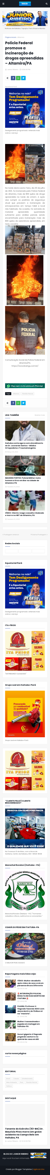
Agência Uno (38, 1169)
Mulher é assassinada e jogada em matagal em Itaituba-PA (28, 1024)
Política (9, 1086)
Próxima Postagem (38, 534)
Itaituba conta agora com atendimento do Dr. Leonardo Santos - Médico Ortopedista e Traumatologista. (24, 445)
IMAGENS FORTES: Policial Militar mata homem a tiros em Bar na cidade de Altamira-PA (23, 480)
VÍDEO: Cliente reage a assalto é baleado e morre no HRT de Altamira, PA (24, 514)
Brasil (8, 1079)
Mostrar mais (40, 415)
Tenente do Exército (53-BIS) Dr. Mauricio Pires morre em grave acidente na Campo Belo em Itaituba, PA (24, 1133)
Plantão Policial (27, 394)
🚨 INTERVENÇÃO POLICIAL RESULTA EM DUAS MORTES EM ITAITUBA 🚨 (31, 996)
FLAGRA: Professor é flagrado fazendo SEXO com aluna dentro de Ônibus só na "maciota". (30, 1010)
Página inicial (10, 37)
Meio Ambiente (11, 1082)
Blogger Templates (23, 1169)
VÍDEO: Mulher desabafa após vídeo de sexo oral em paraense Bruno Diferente (30, 983)
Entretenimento (27, 1079)
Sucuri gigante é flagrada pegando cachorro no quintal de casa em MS (29, 1036)
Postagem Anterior (11, 534)
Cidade (16, 1079)
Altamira (20, 37)
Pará (21, 1082)
